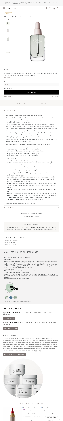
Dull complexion (10, 242)
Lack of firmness (10, 244)
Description (9, 111)
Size (5, 82)
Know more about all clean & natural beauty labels (18, 301)
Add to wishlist (54, 96)
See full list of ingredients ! (31, 216)
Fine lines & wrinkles (11, 240)
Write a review (9, 318)
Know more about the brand (14, 354)
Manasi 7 (8, 13)
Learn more (7, 77)
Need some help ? (9, 96)
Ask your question (10, 328)
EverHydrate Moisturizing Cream (33, 2)
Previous (9, 19)
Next (9, 55)
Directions (9, 208)
